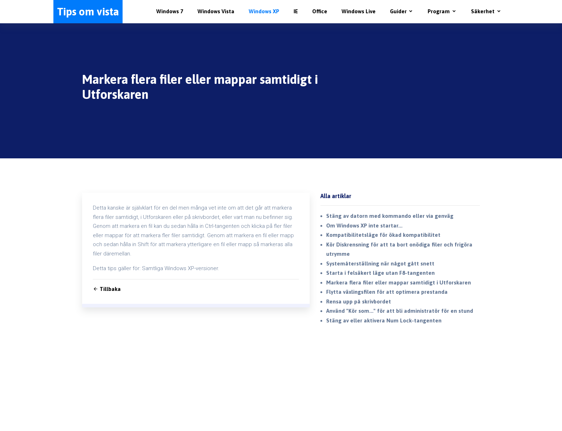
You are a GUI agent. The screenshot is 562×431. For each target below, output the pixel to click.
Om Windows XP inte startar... (364, 225)
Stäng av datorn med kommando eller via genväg (389, 216)
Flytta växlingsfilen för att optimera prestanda (387, 292)
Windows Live (359, 11)
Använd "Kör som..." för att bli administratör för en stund (399, 311)
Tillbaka (107, 289)
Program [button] (439, 11)
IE (296, 11)
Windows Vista (215, 11)
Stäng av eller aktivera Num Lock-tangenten (384, 320)
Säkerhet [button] (483, 11)
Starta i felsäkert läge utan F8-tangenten (380, 273)
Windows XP (264, 11)
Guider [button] (398, 11)
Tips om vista (88, 11)
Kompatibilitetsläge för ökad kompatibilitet (383, 235)
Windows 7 (169, 11)
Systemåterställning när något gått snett (380, 263)
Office (319, 11)
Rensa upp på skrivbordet (358, 301)
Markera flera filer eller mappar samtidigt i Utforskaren (398, 282)
